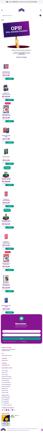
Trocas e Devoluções (6, 382)
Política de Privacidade (6, 376)
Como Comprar (5, 374)
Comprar (10, 78)
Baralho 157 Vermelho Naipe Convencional (6, 242)
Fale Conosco (4, 372)
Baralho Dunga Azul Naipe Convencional (6, 306)
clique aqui (21, 53)
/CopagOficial (5, 403)
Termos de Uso (18, 341)
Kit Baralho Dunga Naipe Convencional (6, 136)
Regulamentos (5, 388)
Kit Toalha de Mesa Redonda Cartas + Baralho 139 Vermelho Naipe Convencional (6, 221)
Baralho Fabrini (6, 156)
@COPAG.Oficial (6, 397)
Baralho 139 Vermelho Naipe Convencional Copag (6, 200)
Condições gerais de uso (7, 378)
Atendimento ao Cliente (7, 355)
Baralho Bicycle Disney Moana (6, 285)
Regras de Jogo (5, 390)
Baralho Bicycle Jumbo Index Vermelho (6, 263)
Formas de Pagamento (6, 384)
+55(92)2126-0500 (5, 365)
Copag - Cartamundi (7, 404)
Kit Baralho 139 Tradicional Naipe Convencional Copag (6, 72)
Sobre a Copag (5, 370)
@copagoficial (5, 399)
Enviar (21, 338)
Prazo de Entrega (5, 380)
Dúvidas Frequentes (6, 386)
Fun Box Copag (5, 392)
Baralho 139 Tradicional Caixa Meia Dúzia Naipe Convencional (6, 93)
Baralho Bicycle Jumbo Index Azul (6, 115)
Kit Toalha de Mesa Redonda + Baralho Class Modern (6, 178)
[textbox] (21, 15)
